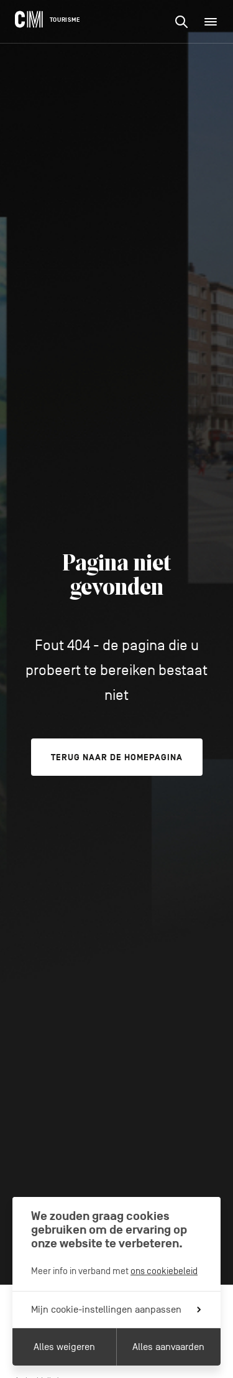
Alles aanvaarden (168, 1346)
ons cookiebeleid (164, 1270)
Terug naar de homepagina (117, 757)
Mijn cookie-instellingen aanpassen (116, 1309)
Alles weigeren (64, 1346)
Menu (214, 21)
